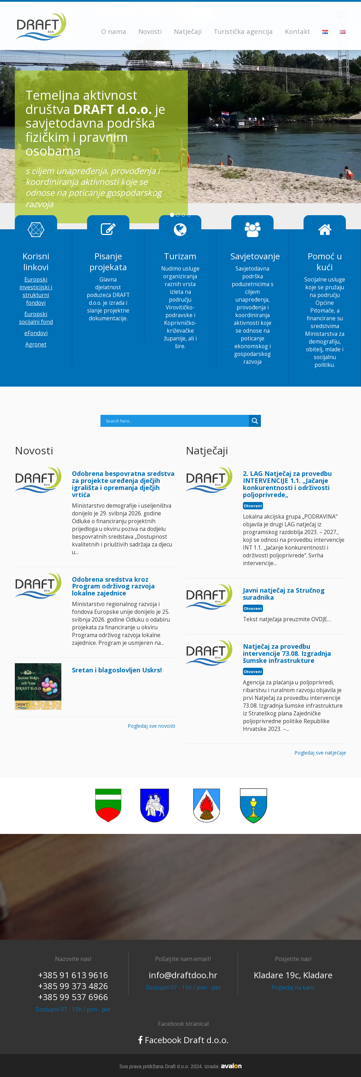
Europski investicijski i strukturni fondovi (35, 291)
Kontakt (297, 31)
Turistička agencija (243, 31)
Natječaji (188, 31)
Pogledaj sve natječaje (320, 752)
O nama (113, 31)
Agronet (36, 344)
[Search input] (176, 421)
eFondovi (36, 333)
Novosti (150, 31)
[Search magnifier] (255, 421)
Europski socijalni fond (36, 318)
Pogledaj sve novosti (151, 725)
